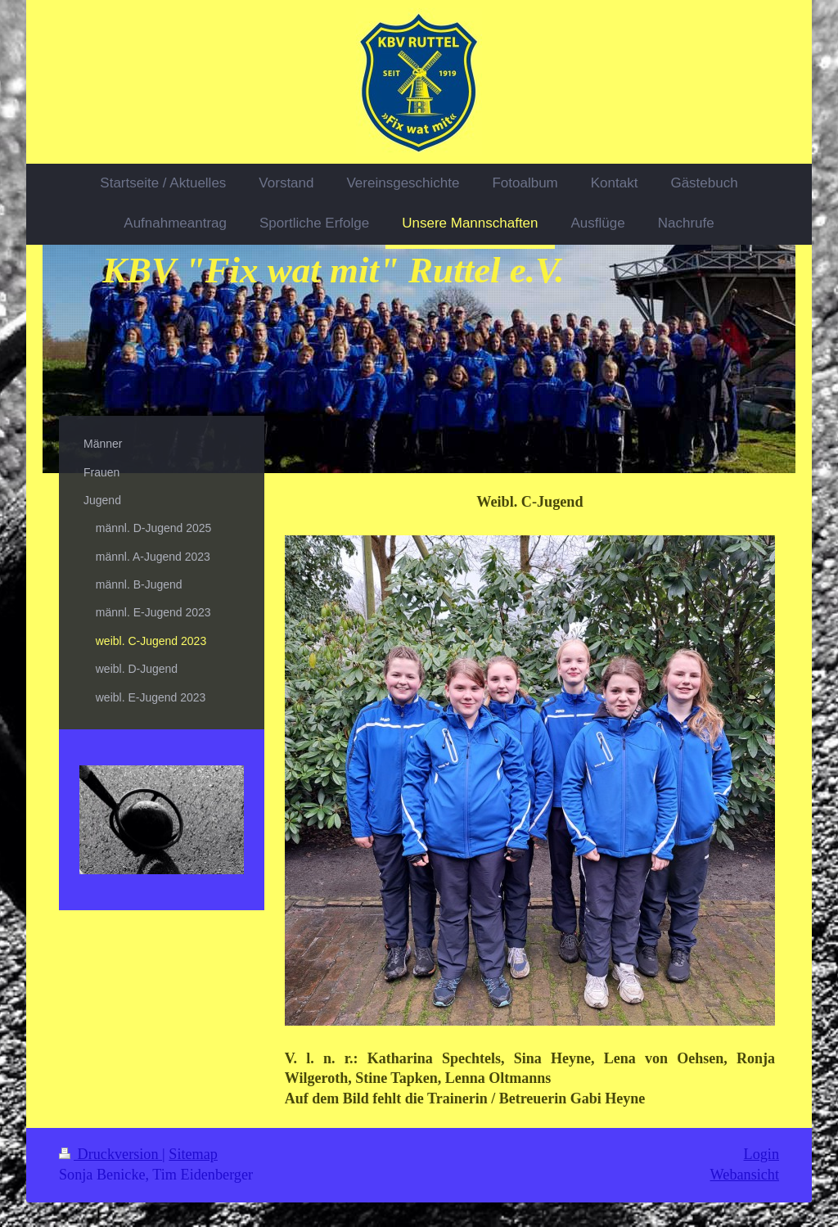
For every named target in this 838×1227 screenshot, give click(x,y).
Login (761, 1154)
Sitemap (193, 1154)
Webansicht (744, 1174)
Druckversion (110, 1154)
